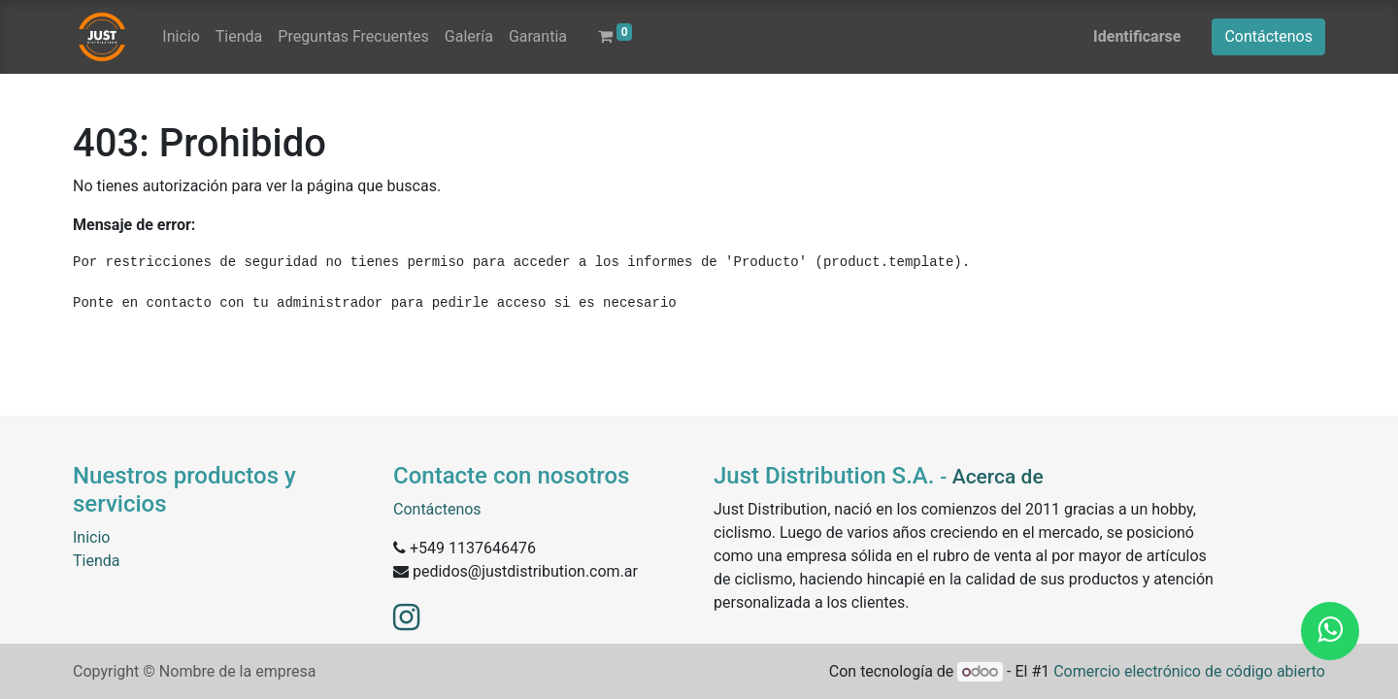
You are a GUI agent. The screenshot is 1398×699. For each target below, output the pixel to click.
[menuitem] (180, 36)
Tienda (96, 560)
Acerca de (998, 476)
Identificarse (1137, 36)
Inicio (91, 537)
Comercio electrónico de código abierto (1189, 671)
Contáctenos (1268, 36)
